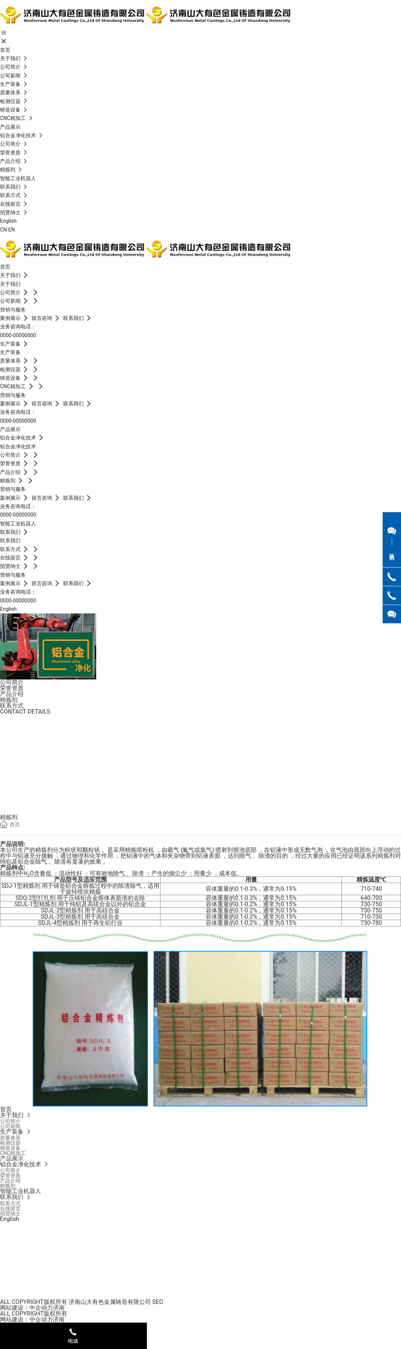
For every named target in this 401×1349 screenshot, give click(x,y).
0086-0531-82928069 (32, 730)
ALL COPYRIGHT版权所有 (33, 1313)
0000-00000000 (18, 335)
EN (11, 230)
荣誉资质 (12, 688)
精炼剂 (9, 699)
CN (3, 230)
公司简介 (12, 682)
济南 (59, 1307)
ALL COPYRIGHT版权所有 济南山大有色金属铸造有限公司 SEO (81, 1301)
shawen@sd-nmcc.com (33, 790)
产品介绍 (12, 693)
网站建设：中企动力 (26, 1307)
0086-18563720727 (28, 780)
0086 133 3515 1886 (29, 740)
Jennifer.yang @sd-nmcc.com (39, 750)
